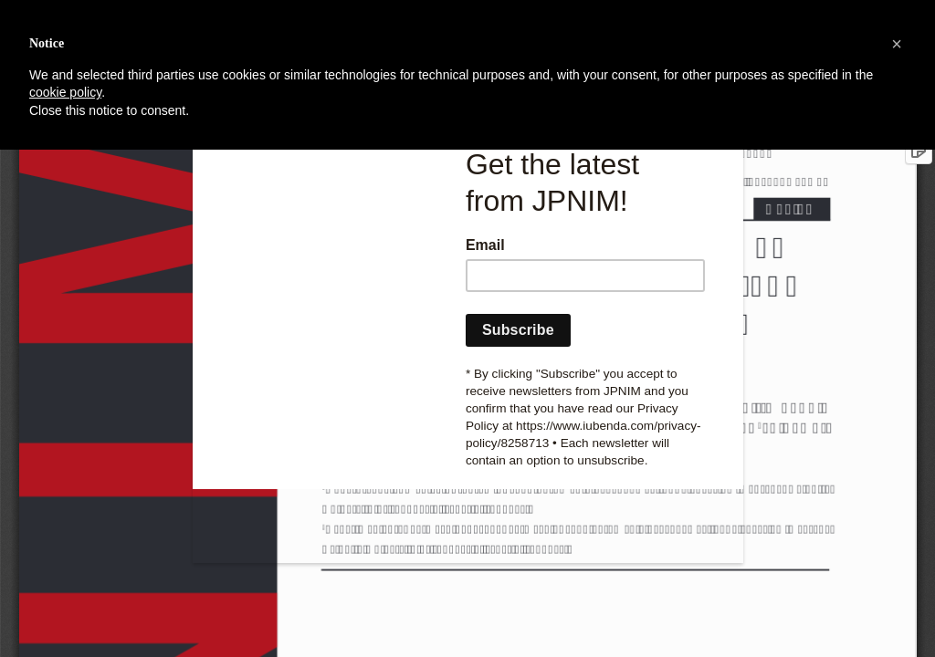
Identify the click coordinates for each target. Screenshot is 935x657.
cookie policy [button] (65, 92)
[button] (896, 43)
